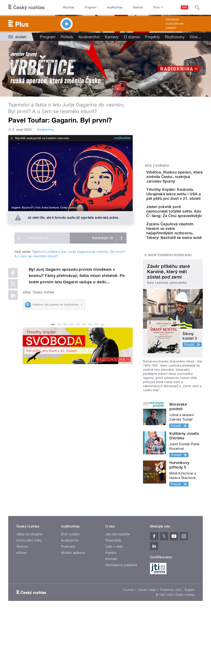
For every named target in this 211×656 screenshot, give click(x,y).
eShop (21, 598)
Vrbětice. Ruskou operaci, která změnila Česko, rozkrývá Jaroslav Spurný (185, 181)
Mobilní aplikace (73, 598)
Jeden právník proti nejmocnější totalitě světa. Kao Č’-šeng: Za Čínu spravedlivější (185, 238)
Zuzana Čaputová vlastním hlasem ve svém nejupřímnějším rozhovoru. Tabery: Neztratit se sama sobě (186, 269)
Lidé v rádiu (114, 592)
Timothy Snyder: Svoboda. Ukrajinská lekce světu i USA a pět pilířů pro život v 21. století (184, 209)
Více (195, 37)
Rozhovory (175, 37)
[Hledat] (197, 7)
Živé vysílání (70, 579)
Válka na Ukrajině (29, 579)
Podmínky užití (170, 635)
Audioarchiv (174, 23)
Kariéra (111, 598)
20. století (17, 37)
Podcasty (68, 592)
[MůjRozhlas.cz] (122, 138)
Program (84, 7)
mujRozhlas (104, 7)
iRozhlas (66, 7)
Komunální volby (29, 586)
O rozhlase (142, 7)
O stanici (132, 37)
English (190, 635)
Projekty (152, 37)
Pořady (67, 37)
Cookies (128, 635)
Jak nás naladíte (118, 579)
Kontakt (111, 604)
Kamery (171, 28)
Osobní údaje (147, 635)
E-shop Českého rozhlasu (168, 300)
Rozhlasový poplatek (121, 610)
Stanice (123, 7)
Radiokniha (45, 130)
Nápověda (113, 586)
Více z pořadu (157, 166)
